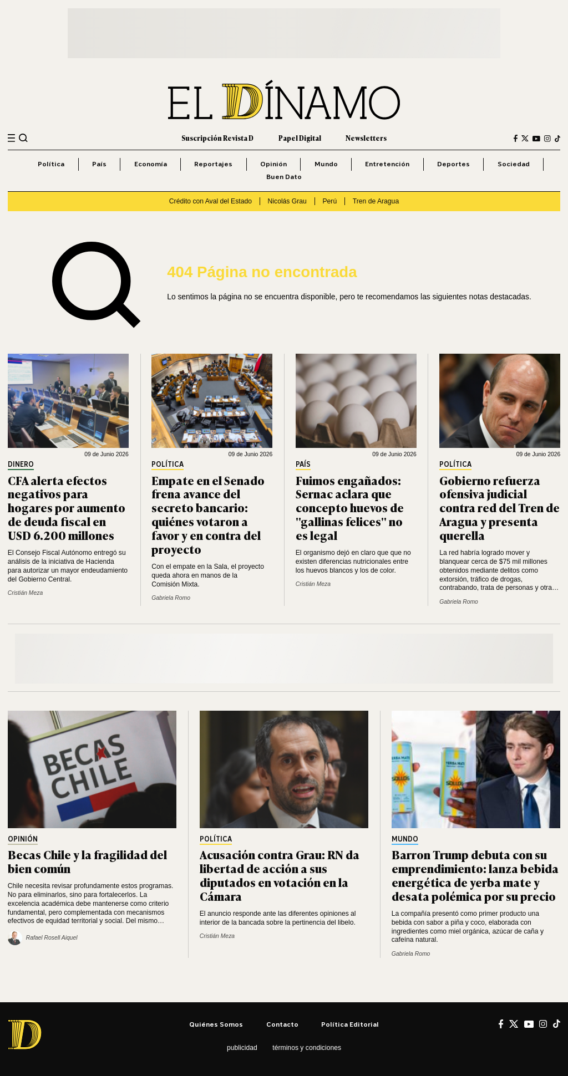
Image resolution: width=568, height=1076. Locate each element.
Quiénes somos (216, 1024)
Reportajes (213, 164)
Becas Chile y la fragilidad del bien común (87, 860)
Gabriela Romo (170, 598)
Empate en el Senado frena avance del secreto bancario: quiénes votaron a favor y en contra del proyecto (208, 514)
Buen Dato (284, 176)
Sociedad (514, 164)
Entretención (387, 164)
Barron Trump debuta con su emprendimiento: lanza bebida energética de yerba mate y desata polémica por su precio (475, 874)
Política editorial (350, 1024)
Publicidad (242, 1048)
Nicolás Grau (287, 201)
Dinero (21, 464)
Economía (150, 164)
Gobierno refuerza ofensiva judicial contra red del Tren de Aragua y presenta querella (499, 507)
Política (51, 164)
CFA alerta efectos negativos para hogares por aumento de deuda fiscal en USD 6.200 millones (66, 507)
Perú (329, 201)
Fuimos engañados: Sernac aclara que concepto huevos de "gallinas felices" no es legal (350, 507)
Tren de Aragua (376, 201)
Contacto (282, 1024)
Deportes (453, 164)
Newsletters (366, 138)
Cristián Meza (25, 593)
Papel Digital (299, 138)
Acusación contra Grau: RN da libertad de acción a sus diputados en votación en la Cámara (279, 874)
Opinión (273, 164)
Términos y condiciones (306, 1048)
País (99, 164)
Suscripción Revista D (217, 138)
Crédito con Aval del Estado (210, 201)
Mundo (326, 164)
